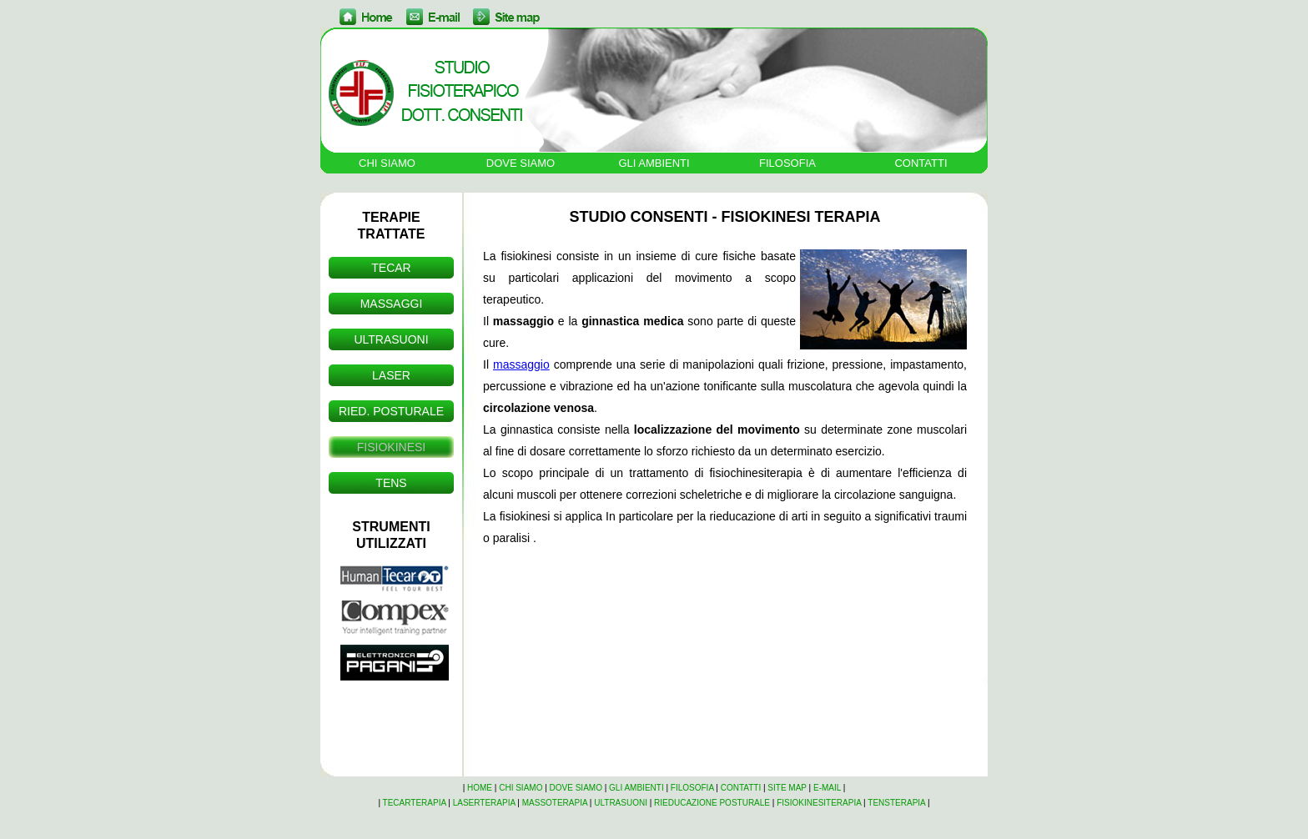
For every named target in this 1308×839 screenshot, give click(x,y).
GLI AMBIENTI (653, 163)
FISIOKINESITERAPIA (819, 802)
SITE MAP (787, 787)
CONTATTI (920, 163)
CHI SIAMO (387, 163)
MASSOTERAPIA (554, 802)
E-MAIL (827, 787)
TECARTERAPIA (414, 802)
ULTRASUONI (620, 802)
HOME (479, 787)
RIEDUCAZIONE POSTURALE (712, 802)
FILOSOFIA (787, 163)
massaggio (521, 364)
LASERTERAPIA (484, 802)
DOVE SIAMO (520, 163)
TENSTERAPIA (896, 802)
